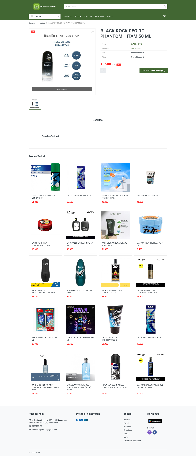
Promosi (127, 427)
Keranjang (128, 430)
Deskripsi (98, 119)
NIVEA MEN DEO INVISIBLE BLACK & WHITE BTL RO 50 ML (115, 386)
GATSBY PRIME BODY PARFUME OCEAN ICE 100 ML (150, 386)
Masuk (126, 434)
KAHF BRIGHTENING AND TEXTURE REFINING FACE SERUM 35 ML (45, 387)
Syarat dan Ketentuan (132, 441)
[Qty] (123, 70)
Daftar (126, 437)
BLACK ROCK (136, 44)
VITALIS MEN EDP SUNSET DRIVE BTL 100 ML (113, 291)
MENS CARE (136, 48)
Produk (42, 23)
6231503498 (37, 426)
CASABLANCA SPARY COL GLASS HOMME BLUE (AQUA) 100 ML (79, 387)
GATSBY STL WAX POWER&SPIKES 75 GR (41, 244)
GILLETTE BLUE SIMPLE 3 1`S (149, 337)
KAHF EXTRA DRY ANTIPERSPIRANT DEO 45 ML (44, 291)
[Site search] (113, 6)
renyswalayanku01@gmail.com (44, 429)
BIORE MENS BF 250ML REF (148, 196)
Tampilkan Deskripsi (50, 136)
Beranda (32, 23)
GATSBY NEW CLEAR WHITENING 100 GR (110, 338)
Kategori (45, 16)
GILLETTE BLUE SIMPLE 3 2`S (79, 196)
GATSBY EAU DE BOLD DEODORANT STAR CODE (147, 291)
